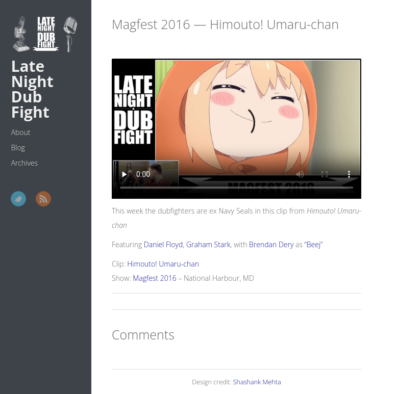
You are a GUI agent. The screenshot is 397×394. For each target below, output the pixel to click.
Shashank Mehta (257, 382)
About (20, 132)
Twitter (18, 198)
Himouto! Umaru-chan (163, 264)
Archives (24, 163)
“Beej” (314, 244)
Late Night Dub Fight (32, 89)
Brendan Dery (271, 244)
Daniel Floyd (163, 244)
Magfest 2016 (154, 278)
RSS (43, 198)
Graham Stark (208, 244)
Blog (17, 147)
